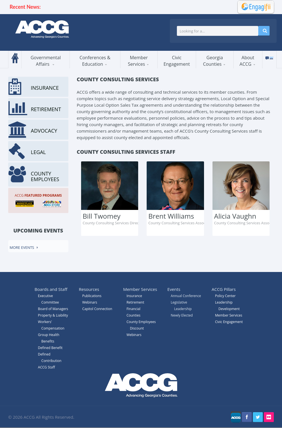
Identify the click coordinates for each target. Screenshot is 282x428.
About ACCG (247, 60)
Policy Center (225, 295)
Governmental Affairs (46, 60)
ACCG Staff (46, 367)
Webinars (134, 334)
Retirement (135, 302)
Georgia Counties (213, 60)
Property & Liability (53, 315)
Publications (91, 295)
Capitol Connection (97, 308)
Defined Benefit (50, 347)
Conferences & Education (94, 60)
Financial (133, 308)
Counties (133, 315)
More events (22, 247)
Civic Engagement (177, 60)
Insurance (134, 295)
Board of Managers (53, 308)
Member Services (138, 60)
